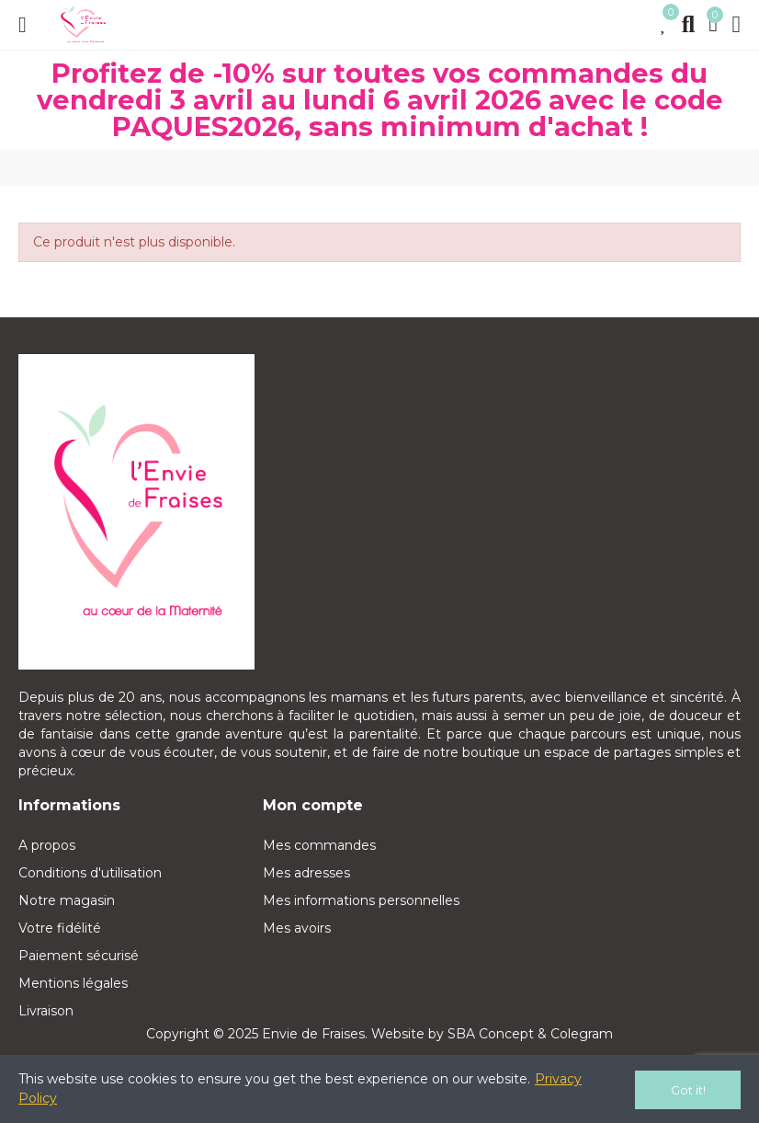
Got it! (688, 1090)
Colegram (581, 1034)
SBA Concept (490, 1034)
